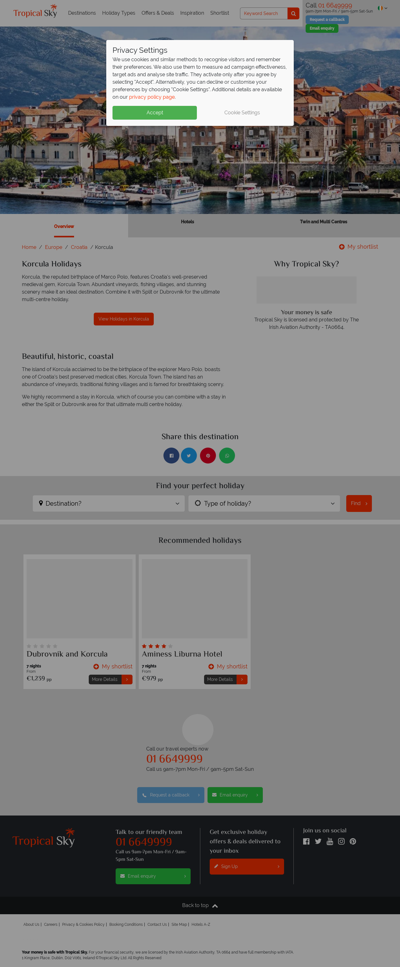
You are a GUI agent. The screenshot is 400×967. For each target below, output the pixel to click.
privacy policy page (152, 97)
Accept (155, 113)
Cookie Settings (242, 113)
